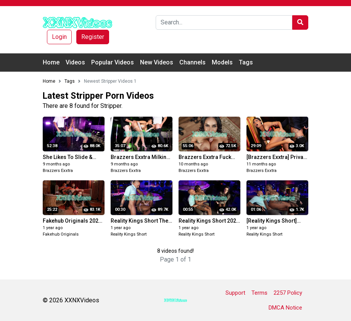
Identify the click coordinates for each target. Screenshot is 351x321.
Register (92, 36)
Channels (192, 62)
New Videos (156, 62)
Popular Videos (112, 62)
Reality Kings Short (129, 234)
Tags (246, 62)
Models (222, 62)
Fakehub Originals (61, 234)
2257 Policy (288, 292)
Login (59, 36)
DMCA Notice (285, 307)
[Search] (224, 22)
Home (51, 62)
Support (235, 292)
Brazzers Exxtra (58, 170)
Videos (75, 62)
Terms (259, 292)
